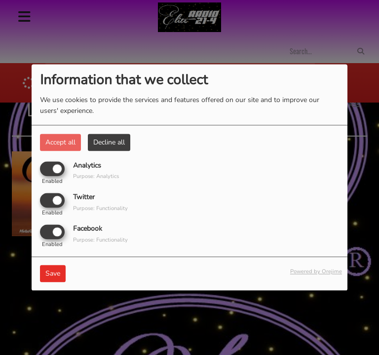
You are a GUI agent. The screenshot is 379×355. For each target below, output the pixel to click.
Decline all (109, 142)
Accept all (60, 142)
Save (52, 274)
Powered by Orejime (316, 272)
